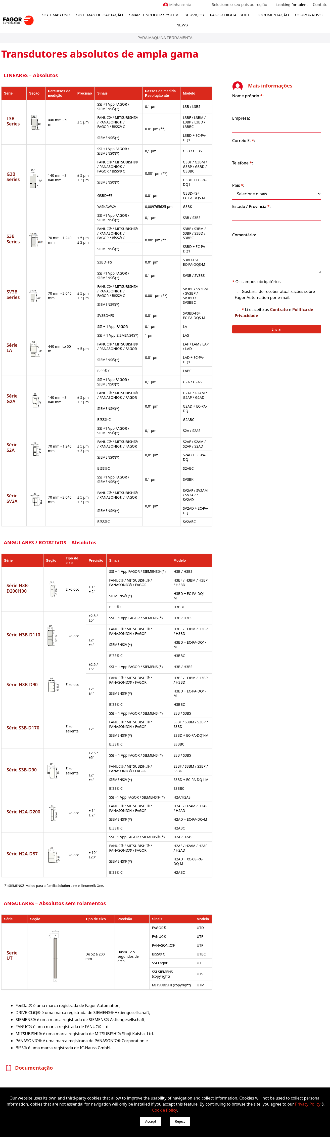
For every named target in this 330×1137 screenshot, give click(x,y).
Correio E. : (260, 133)
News (182, 25)
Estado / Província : (268, 199)
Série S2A (12, 436)
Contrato (295, 308)
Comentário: (260, 227)
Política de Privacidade (273, 314)
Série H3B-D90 (22, 655)
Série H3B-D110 (23, 609)
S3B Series (13, 238)
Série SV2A (12, 482)
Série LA (15, 345)
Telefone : (259, 156)
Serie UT (16, 918)
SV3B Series (13, 294)
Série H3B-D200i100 (18, 567)
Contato (320, 4)
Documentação (273, 15)
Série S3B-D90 (22, 738)
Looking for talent (292, 4)
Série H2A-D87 (22, 819)
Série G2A (12, 391)
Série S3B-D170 (23, 696)
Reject (180, 1121)
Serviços (194, 15)
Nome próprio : (264, 88)
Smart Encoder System (153, 15)
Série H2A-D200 (23, 780)
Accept (150, 1121)
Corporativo (308, 15)
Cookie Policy (164, 1110)
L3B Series (13, 121)
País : (255, 178)
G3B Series (13, 176)
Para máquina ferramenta (165, 37)
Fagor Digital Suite (230, 15)
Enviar (285, 328)
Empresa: (257, 111)
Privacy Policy (307, 1104)
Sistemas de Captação (99, 15)
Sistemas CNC (56, 15)
